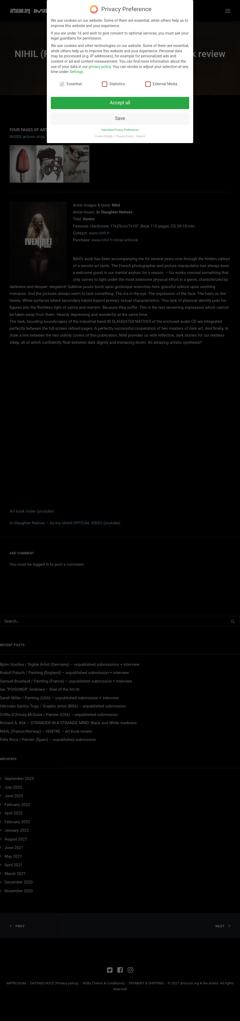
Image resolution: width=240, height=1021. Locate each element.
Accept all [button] (120, 101)
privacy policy (100, 65)
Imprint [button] (140, 135)
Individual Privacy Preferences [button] (120, 129)
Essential (70, 82)
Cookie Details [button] (104, 135)
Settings (76, 70)
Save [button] (120, 117)
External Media (161, 82)
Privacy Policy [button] (125, 135)
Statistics (113, 82)
